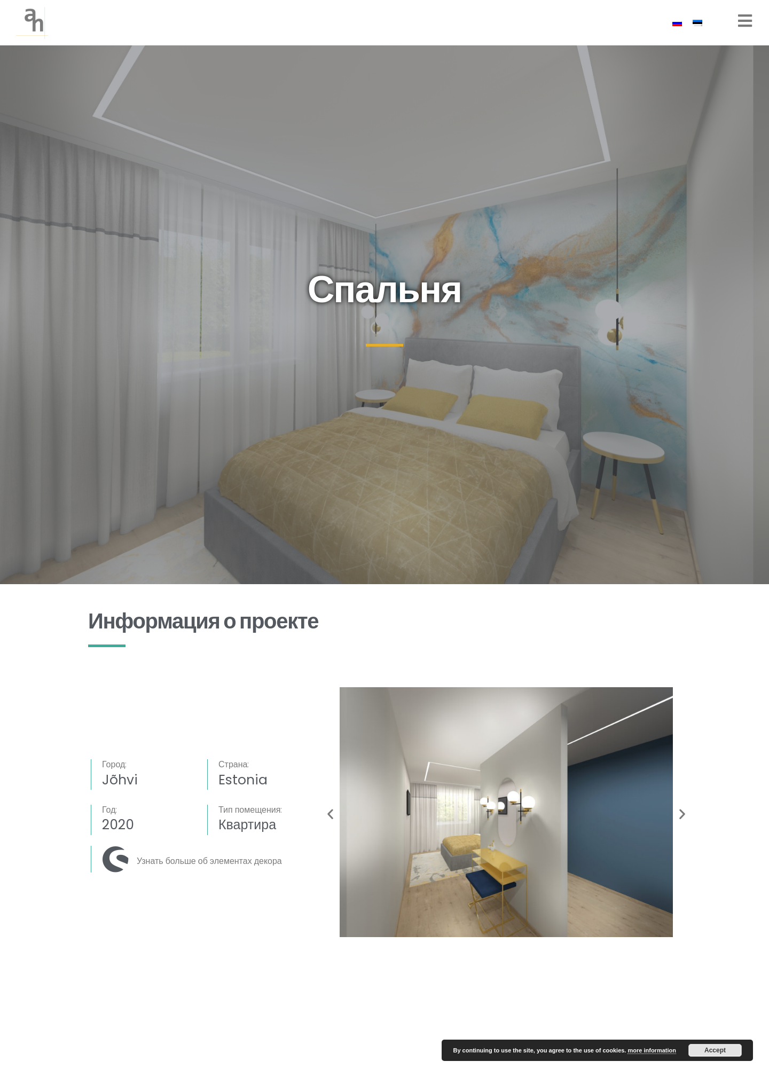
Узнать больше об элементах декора (209, 861)
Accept (715, 1050)
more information (651, 1050)
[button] (330, 814)
